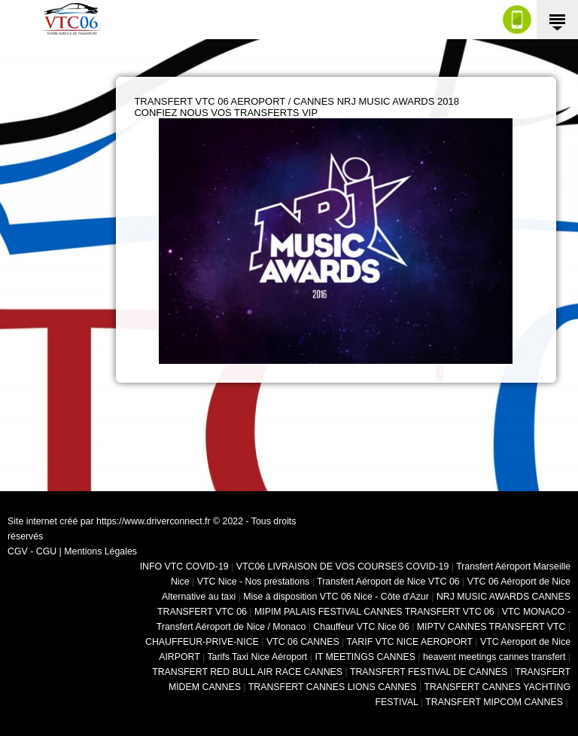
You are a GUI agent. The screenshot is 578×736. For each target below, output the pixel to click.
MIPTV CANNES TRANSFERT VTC (491, 626)
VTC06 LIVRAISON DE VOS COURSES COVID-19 (342, 566)
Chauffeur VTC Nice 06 (361, 626)
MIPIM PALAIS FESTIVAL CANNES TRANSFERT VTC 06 (374, 611)
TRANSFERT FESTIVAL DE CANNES (428, 672)
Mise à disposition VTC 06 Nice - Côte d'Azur (336, 596)
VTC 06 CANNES (302, 642)
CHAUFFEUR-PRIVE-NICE (202, 642)
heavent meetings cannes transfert (494, 657)
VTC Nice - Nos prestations (253, 581)
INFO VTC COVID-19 (184, 566)
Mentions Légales (100, 551)
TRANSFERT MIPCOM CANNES (494, 702)
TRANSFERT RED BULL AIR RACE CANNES (247, 672)
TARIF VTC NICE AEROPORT (410, 642)
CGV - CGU (32, 551)
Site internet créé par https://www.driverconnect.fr (109, 521)
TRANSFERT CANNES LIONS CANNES (332, 687)
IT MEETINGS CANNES (365, 657)
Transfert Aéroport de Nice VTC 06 (388, 581)
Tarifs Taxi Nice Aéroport (257, 657)
